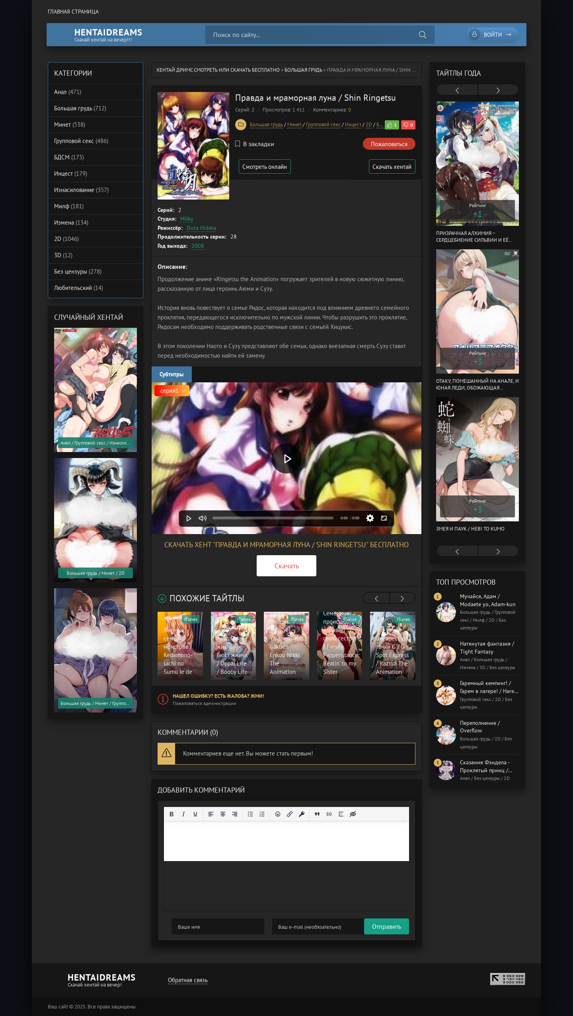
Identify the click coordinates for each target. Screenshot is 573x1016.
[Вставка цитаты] (317, 814)
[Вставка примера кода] (329, 814)
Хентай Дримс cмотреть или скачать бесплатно (218, 70)
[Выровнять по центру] (223, 814)
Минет (294, 124)
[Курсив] (183, 814)
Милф (69, 206)
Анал (67, 92)
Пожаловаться (389, 144)
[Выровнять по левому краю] (211, 814)
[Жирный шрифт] (171, 814)
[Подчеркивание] (195, 814)
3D (63, 255)
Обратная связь (187, 980)
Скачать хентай (391, 166)
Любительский (78, 288)
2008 (197, 245)
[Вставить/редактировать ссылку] (290, 814)
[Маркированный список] (250, 814)
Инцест (353, 124)
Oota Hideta (201, 227)
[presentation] (376, 599)
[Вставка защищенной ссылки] (302, 814)
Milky (186, 218)
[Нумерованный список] (262, 814)
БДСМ (69, 157)
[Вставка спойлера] (341, 814)
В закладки (254, 144)
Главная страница (73, 11)
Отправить (186, 926)
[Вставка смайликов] (278, 814)
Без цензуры (77, 271)
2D (369, 124)
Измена (71, 222)
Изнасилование (81, 190)
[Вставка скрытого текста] (353, 814)
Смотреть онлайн (266, 166)
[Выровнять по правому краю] (235, 814)
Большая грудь (303, 70)
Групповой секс (323, 124)
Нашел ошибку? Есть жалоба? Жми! (218, 696)
